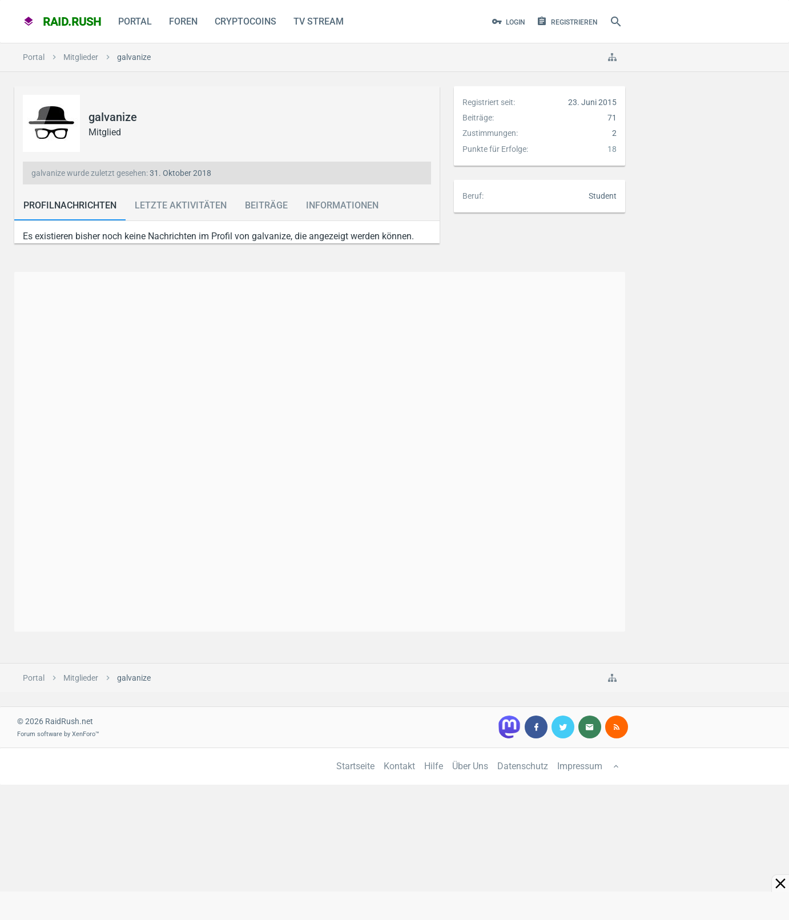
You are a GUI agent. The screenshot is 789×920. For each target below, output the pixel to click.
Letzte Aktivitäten (181, 205)
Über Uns (470, 766)
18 (612, 149)
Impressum (579, 766)
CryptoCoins (245, 21)
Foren (183, 21)
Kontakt (399, 766)
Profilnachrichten (69, 205)
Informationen (342, 205)
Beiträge (266, 205)
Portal (135, 21)
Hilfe (433, 766)
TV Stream (318, 21)
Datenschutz (522, 766)
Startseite (355, 766)
